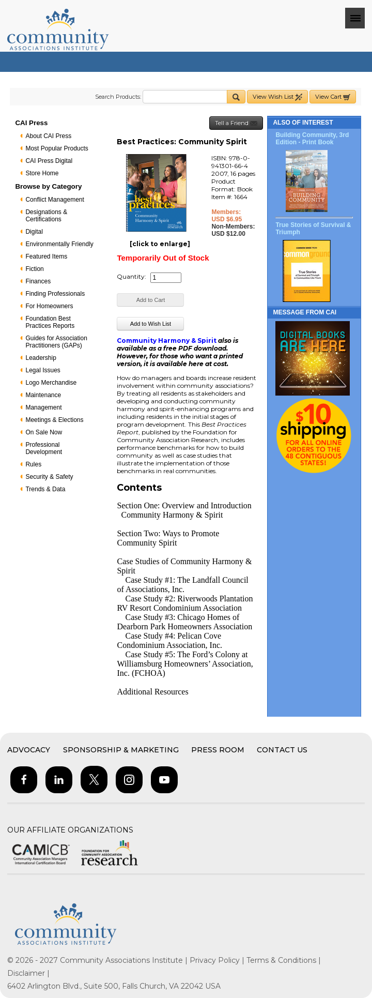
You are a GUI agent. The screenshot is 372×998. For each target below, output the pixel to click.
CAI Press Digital (48, 160)
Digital (33, 231)
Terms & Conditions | (283, 960)
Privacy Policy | (218, 960)
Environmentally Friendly (59, 244)
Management (43, 407)
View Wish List (277, 97)
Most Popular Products (56, 148)
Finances (38, 281)
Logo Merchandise (50, 382)
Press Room (217, 749)
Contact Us (282, 749)
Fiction (34, 269)
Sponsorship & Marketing (121, 749)
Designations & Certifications (46, 215)
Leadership (40, 357)
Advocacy (28, 749)
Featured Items (46, 256)
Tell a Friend (236, 123)
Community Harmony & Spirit (166, 340)
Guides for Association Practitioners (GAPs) (56, 342)
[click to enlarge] (160, 244)
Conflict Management (54, 199)
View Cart (332, 97)
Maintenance (43, 395)
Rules (33, 464)
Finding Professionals (55, 293)
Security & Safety (49, 476)
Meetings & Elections (54, 420)
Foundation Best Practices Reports (49, 322)
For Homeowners (49, 306)
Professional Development (43, 448)
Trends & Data (45, 489)
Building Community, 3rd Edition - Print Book (312, 138)
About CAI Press (48, 136)
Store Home (41, 173)
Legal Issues (42, 370)
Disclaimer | (28, 973)
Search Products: (118, 96)
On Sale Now (43, 432)
